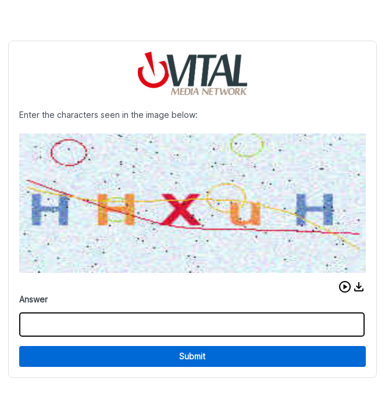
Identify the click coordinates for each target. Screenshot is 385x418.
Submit (192, 356)
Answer (33, 299)
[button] (345, 287)
